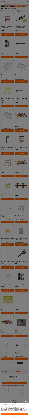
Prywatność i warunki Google (14, 407)
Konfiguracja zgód (14, 416)
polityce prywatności (10, 406)
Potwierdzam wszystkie (14, 413)
